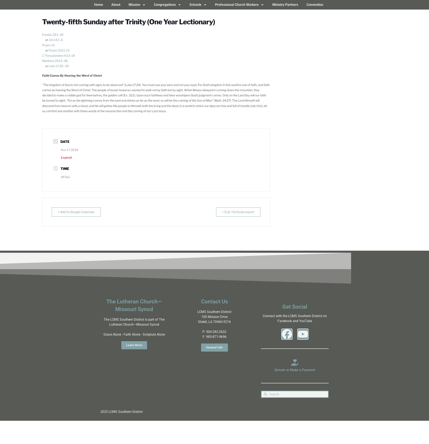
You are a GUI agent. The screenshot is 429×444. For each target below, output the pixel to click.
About (115, 5)
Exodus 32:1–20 (53, 34)
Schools (198, 5)
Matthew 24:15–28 (55, 61)
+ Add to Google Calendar (76, 212)
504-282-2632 (216, 332)
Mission (137, 5)
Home (98, 5)
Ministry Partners (285, 5)
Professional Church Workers (239, 5)
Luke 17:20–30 (59, 66)
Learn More (134, 345)
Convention (314, 5)
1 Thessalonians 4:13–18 (58, 55)
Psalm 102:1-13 (59, 50)
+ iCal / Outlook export (238, 212)
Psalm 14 (48, 45)
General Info (214, 347)
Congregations (167, 5)
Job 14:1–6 (56, 40)
